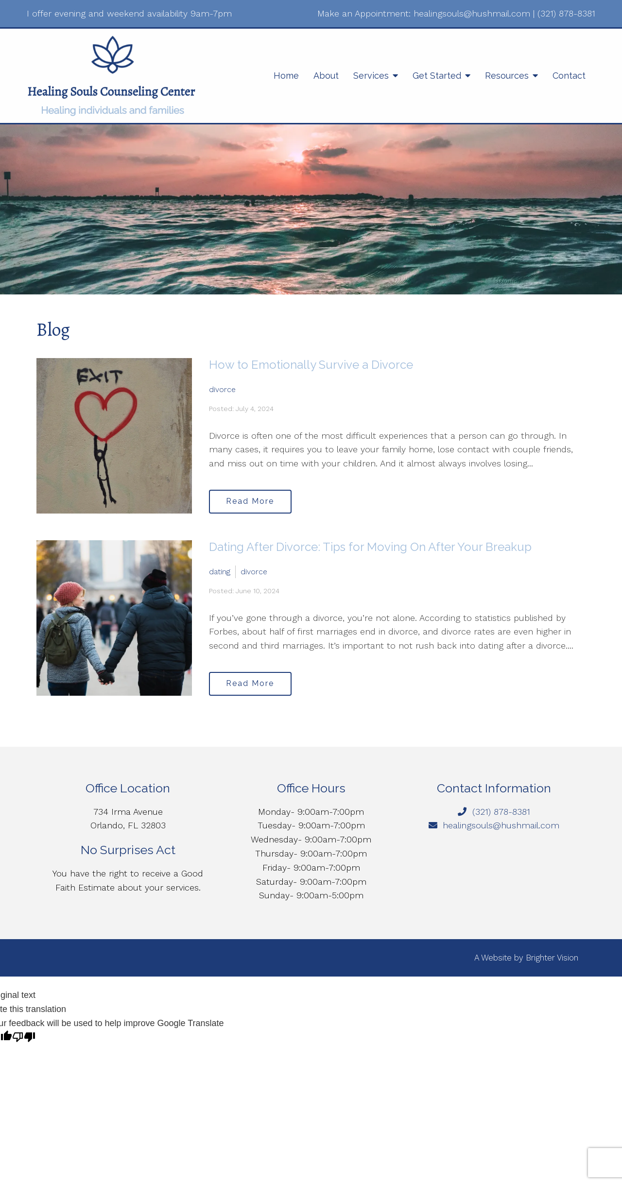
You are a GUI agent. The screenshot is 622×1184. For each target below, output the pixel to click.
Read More (251, 501)
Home (286, 75)
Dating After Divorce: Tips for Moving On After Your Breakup (370, 547)
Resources (507, 75)
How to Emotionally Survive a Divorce (311, 365)
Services (371, 75)
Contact (569, 75)
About (326, 75)
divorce (222, 389)
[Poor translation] (23, 1038)
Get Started (437, 75)
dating (219, 571)
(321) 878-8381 (566, 13)
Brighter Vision (552, 957)
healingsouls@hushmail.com (472, 13)
